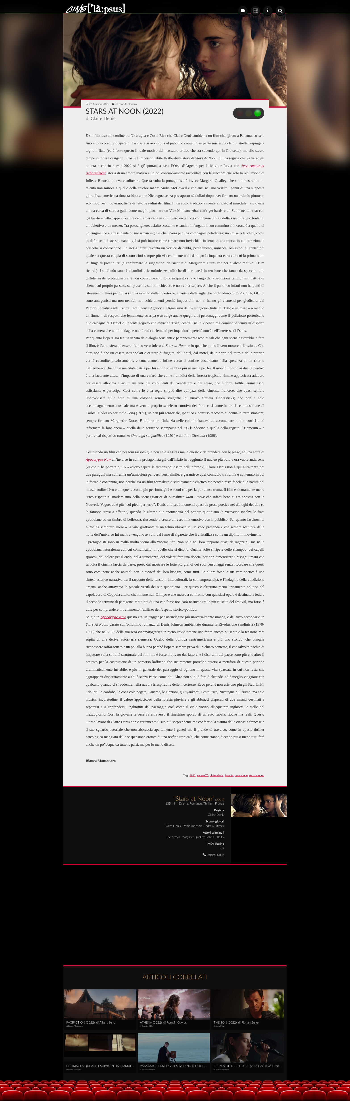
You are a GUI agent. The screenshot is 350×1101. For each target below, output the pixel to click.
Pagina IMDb (213, 855)
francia (229, 775)
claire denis (217, 775)
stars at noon (256, 775)
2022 (193, 775)
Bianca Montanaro (126, 104)
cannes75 (202, 775)
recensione (241, 775)
